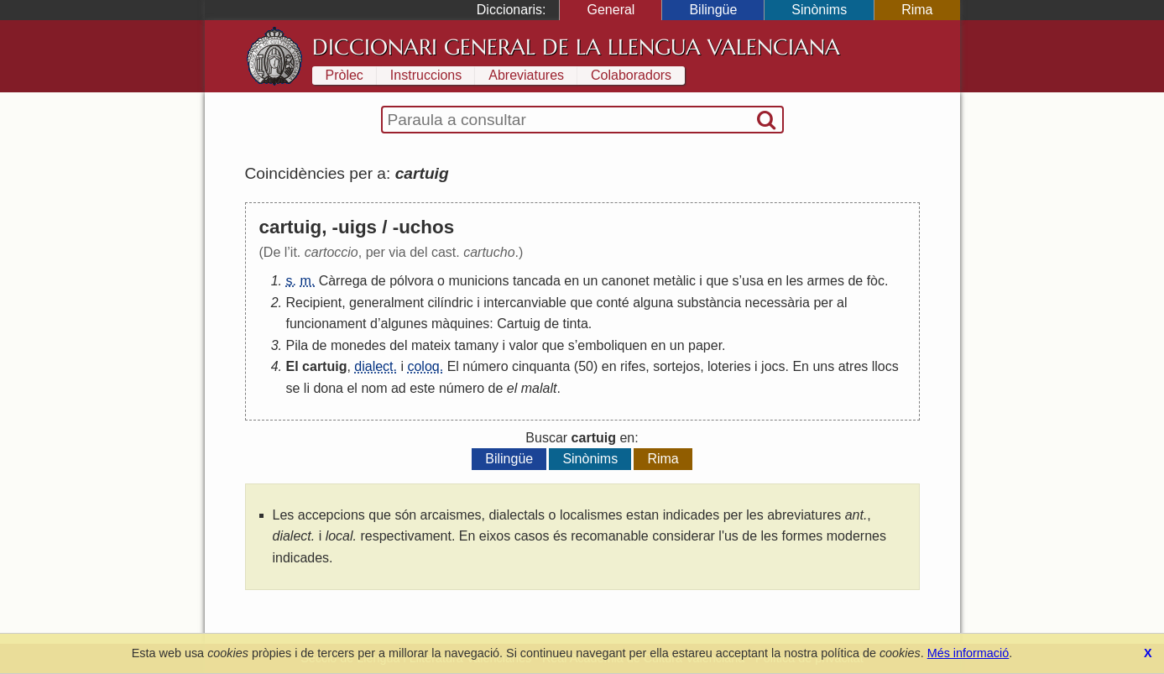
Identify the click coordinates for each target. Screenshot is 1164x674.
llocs (885, 366)
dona (328, 388)
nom (374, 388)
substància (709, 302)
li (307, 388)
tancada (537, 281)
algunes (403, 323)
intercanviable (524, 302)
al (842, 302)
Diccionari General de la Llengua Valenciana (576, 47)
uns (823, 366)
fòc (876, 281)
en (571, 281)
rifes (632, 366)
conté (613, 302)
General (610, 10)
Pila (297, 345)
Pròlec (344, 75)
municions (478, 281)
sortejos (676, 366)
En (800, 366)
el (352, 388)
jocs (773, 366)
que (717, 281)
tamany (476, 345)
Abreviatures (526, 75)
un (590, 281)
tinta (575, 323)
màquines (460, 323)
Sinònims (819, 10)
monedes (358, 345)
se (293, 388)
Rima (916, 10)
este (422, 388)
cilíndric (450, 302)
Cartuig (518, 323)
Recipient (314, 302)
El (292, 366)
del (398, 345)
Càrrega (343, 281)
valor (524, 345)
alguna (653, 302)
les (794, 281)
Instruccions (426, 75)
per (823, 302)
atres (853, 366)
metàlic (674, 281)
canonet (626, 281)
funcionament (326, 323)
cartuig (324, 366)
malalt (539, 388)
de (378, 281)
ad (398, 388)
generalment (386, 302)
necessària (777, 302)
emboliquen (612, 345)
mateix (431, 345)
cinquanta (541, 366)
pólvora (411, 281)
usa (753, 281)
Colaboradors (631, 75)
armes (825, 281)
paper (705, 345)
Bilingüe (713, 10)
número (485, 366)
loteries (729, 366)
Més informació (968, 653)
